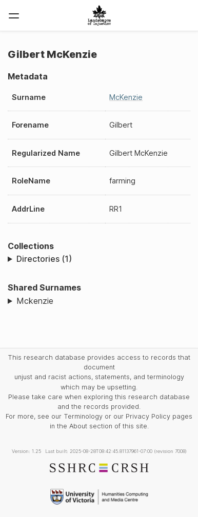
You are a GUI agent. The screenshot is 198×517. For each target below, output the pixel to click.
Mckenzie (34, 301)
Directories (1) (44, 259)
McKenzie (126, 97)
